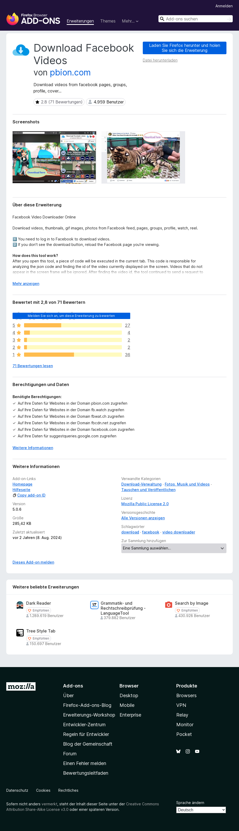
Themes (108, 21)
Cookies (43, 790)
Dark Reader (38, 603)
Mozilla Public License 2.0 (145, 504)
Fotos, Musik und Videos (187, 484)
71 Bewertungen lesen (33, 366)
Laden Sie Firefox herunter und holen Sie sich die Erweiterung (184, 48)
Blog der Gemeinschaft (87, 744)
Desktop (129, 695)
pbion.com (70, 72)
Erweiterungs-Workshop (89, 715)
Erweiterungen (80, 21)
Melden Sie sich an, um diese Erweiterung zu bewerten (71, 316)
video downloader (178, 532)
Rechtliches (68, 790)
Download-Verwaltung (141, 484)
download (130, 532)
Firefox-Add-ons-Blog (87, 705)
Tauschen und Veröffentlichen (148, 489)
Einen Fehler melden (84, 763)
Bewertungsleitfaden (85, 773)
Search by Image (191, 603)
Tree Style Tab (40, 631)
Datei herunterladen (160, 60)
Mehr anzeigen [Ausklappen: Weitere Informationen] (26, 283)
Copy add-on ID (29, 495)
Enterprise (130, 715)
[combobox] (195, 18)
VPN (181, 705)
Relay (182, 715)
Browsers (186, 695)
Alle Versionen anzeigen (143, 518)
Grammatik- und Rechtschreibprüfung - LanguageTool (123, 608)
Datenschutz (17, 790)
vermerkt (49, 804)
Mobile (127, 705)
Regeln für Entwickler (86, 734)
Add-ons (73, 686)
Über (68, 695)
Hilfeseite (21, 489)
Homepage (22, 484)
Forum (70, 753)
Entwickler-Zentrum (84, 724)
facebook (150, 532)
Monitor (185, 724)
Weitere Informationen (33, 447)
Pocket (184, 734)
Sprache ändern (190, 802)
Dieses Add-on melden (33, 562)
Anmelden (224, 6)
